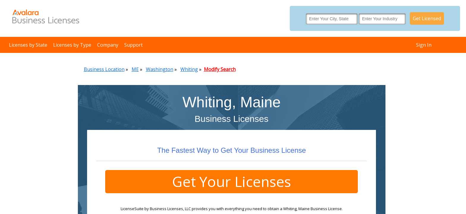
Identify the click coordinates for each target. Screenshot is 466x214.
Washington (159, 69)
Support (133, 45)
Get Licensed (427, 18)
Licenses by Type (72, 45)
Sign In (424, 45)
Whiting (189, 69)
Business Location (104, 69)
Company (107, 45)
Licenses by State (28, 45)
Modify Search (220, 69)
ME (135, 69)
